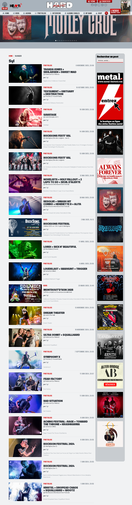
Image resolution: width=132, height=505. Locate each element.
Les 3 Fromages (81, 142)
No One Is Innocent (63, 164)
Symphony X (47, 365)
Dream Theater (47, 320)
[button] (93, 1)
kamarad (55, 473)
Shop (98, 13)
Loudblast (46, 276)
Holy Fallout (53, 188)
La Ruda (64, 142)
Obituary (53, 100)
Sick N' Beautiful (52, 254)
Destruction (60, 100)
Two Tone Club (55, 450)
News (16, 13)
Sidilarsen (55, 78)
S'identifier (106, 1)
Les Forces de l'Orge (66, 450)
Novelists (46, 188)
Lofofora (49, 473)
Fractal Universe (82, 164)
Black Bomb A (77, 473)
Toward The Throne (53, 431)
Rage (44, 431)
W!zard (70, 473)
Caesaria (58, 142)
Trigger (58, 276)
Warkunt (52, 276)
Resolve (45, 210)
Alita (69, 210)
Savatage (46, 122)
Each (44, 473)
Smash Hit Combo (54, 210)
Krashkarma (63, 431)
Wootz (68, 497)
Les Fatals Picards (78, 450)
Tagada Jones (47, 78)
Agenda (27, 13)
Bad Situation (47, 409)
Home (5, 13)
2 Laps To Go (61, 188)
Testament (46, 100)
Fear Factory (47, 387)
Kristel (45, 497)
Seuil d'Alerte (70, 188)
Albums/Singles (72, 13)
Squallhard (54, 342)
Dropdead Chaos (53, 497)
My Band (87, 13)
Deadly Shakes (72, 142)
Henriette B (64, 210)
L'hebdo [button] (115, 11)
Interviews (55, 13)
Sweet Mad (62, 78)
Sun (89, 164)
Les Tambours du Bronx (50, 164)
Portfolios (40, 13)
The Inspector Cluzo (49, 142)
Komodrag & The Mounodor (56, 144)
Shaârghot (73, 164)
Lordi (44, 254)
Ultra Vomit (46, 342)
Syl (47, 75)
